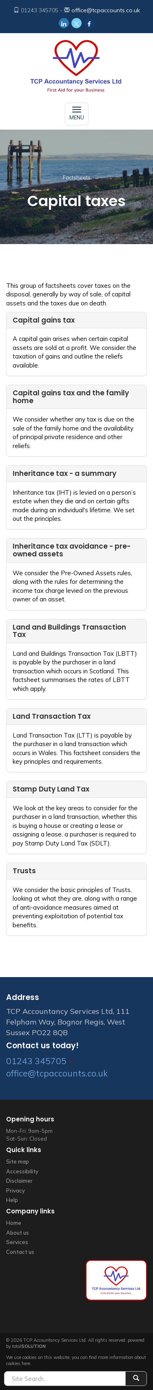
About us (17, 1232)
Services (17, 1242)
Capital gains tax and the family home (71, 397)
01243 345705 (36, 1061)
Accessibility (22, 1171)
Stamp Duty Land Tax (51, 789)
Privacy (15, 1190)
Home (13, 1223)
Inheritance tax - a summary (64, 473)
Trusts (24, 871)
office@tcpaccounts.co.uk (105, 10)
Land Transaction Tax (52, 716)
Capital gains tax (44, 320)
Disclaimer (19, 1180)
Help (12, 1200)
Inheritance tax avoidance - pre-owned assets (72, 550)
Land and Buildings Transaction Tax (69, 631)
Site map (17, 1161)
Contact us (20, 1252)
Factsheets (77, 177)
